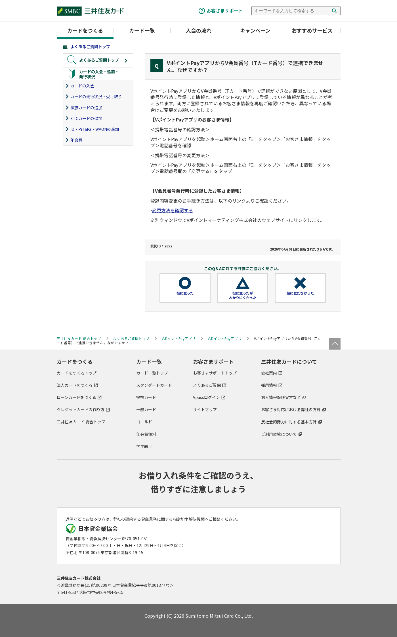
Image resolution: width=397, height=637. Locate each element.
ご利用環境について (279, 434)
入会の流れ (198, 30)
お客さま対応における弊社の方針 (291, 409)
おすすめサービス (312, 30)
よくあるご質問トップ (90, 46)
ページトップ (335, 344)
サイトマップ (205, 409)
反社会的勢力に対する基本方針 (289, 421)
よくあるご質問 (207, 385)
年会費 (76, 140)
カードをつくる (85, 30)
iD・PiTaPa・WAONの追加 (94, 129)
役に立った (185, 293)
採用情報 (269, 385)
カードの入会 (82, 86)
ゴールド (144, 421)
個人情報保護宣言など (281, 397)
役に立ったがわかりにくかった (242, 295)
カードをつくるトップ (76, 373)
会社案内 (269, 373)
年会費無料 (146, 434)
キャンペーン (255, 30)
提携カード (146, 397)
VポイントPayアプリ (179, 338)
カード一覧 (142, 30)
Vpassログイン (206, 397)
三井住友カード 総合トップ (81, 421)
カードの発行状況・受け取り (96, 96)
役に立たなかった (300, 293)
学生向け (144, 446)
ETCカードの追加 (86, 118)
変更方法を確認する (172, 210)
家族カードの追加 (86, 107)
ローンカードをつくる (76, 397)
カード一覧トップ (152, 373)
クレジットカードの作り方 (80, 409)
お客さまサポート (225, 10)
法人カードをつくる (75, 385)
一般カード (146, 409)
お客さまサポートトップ (215, 373)
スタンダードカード (154, 385)
